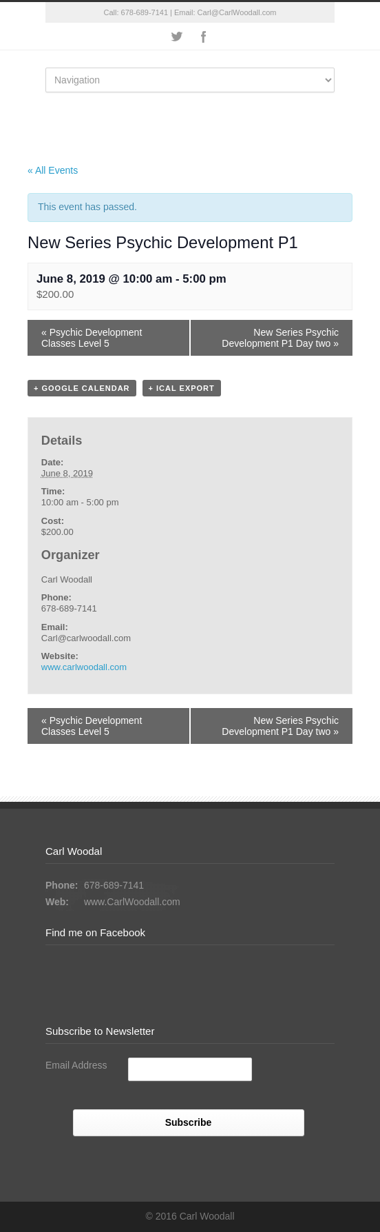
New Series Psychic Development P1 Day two (280, 338)
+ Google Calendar (82, 388)
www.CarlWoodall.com (132, 901)
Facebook (204, 36)
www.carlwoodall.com (84, 667)
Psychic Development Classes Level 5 (91, 338)
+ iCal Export (182, 388)
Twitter (176, 36)
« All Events (53, 170)
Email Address (76, 1065)
